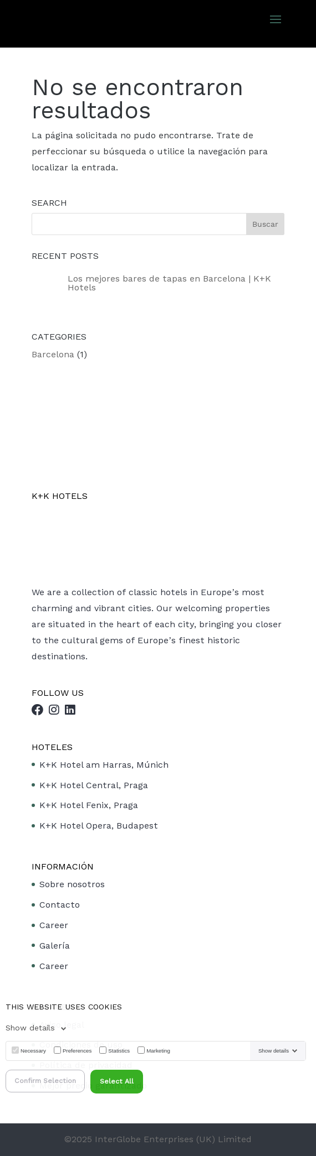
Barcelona (53, 354)
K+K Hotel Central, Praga (93, 785)
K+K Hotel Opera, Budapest (98, 825)
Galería (54, 945)
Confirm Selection (45, 1081)
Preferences (77, 1051)
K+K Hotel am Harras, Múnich (104, 764)
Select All (117, 1081)
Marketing (158, 1051)
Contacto (59, 904)
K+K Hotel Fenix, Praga (88, 805)
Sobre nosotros (72, 884)
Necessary (33, 1051)
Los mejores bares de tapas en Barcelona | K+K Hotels (169, 283)
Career (53, 925)
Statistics (119, 1051)
